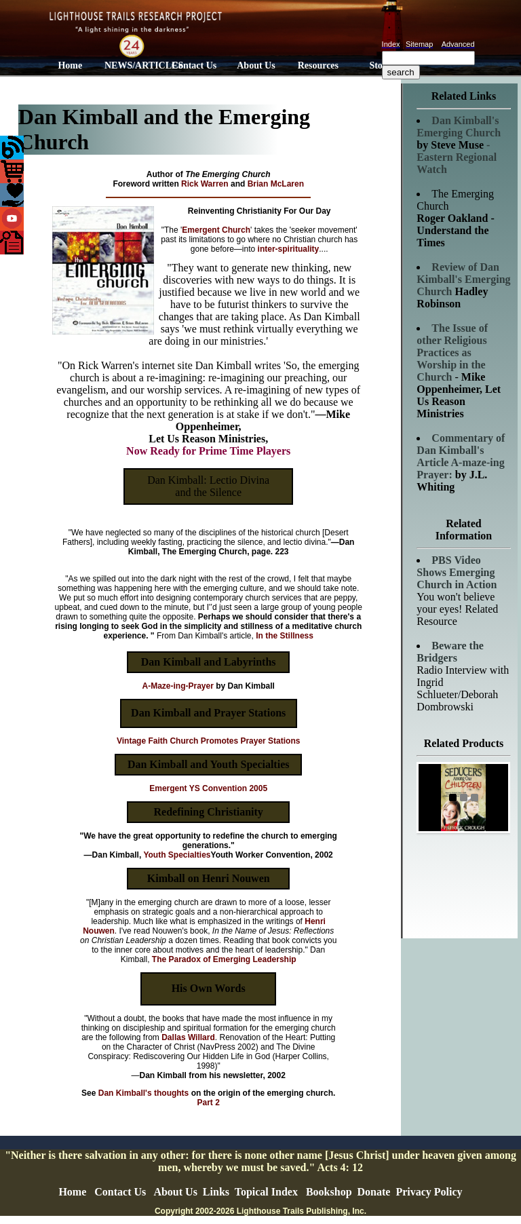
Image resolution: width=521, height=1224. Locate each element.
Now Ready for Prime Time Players (208, 451)
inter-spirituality (289, 249)
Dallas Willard (188, 1037)
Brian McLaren (276, 184)
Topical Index (266, 1192)
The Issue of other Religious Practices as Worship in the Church (452, 352)
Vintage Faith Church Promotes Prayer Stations (209, 741)
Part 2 (208, 1102)
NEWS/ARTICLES (133, 65)
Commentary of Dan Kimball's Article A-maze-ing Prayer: (461, 456)
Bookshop (329, 1192)
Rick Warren (205, 184)
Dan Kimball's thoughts (143, 1093)
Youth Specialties (176, 855)
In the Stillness (284, 635)
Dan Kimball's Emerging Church (459, 126)
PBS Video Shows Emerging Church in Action (457, 572)
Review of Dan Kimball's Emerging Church (463, 279)
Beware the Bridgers (450, 652)
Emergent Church (216, 230)
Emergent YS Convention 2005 (208, 788)
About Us (256, 65)
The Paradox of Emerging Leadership (224, 959)
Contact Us (194, 65)
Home (70, 65)
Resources (318, 65)
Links (216, 1192)
